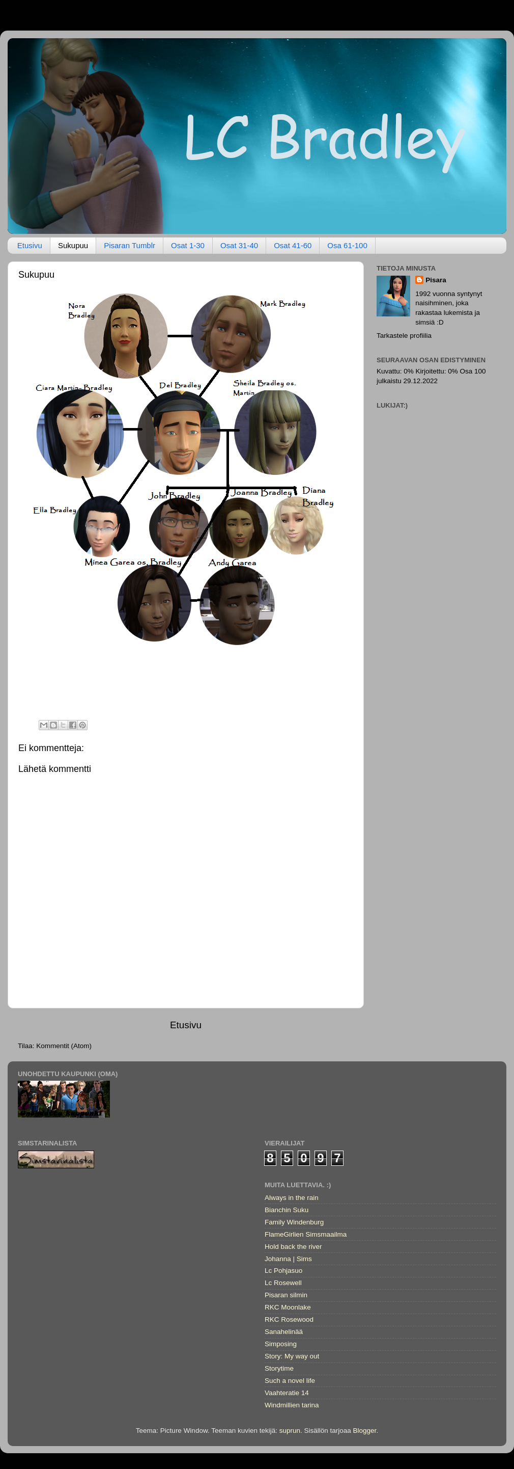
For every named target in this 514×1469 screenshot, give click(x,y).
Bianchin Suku (286, 1210)
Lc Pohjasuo (283, 1270)
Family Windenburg (294, 1222)
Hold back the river (293, 1246)
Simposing (281, 1344)
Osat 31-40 (239, 245)
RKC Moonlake (288, 1307)
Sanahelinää (284, 1332)
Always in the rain (292, 1197)
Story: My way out (292, 1356)
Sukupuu (73, 245)
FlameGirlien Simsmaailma (306, 1234)
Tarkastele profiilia (404, 335)
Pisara (435, 280)
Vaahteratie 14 (287, 1393)
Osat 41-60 (292, 245)
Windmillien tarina (292, 1405)
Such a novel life (290, 1380)
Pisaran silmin (286, 1295)
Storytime (279, 1368)
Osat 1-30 (188, 245)
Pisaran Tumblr (129, 245)
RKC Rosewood (289, 1319)
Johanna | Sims (288, 1259)
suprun (289, 1430)
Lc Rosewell (283, 1283)
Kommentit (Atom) (64, 1046)
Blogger (365, 1430)
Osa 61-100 (347, 245)
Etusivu (29, 245)
